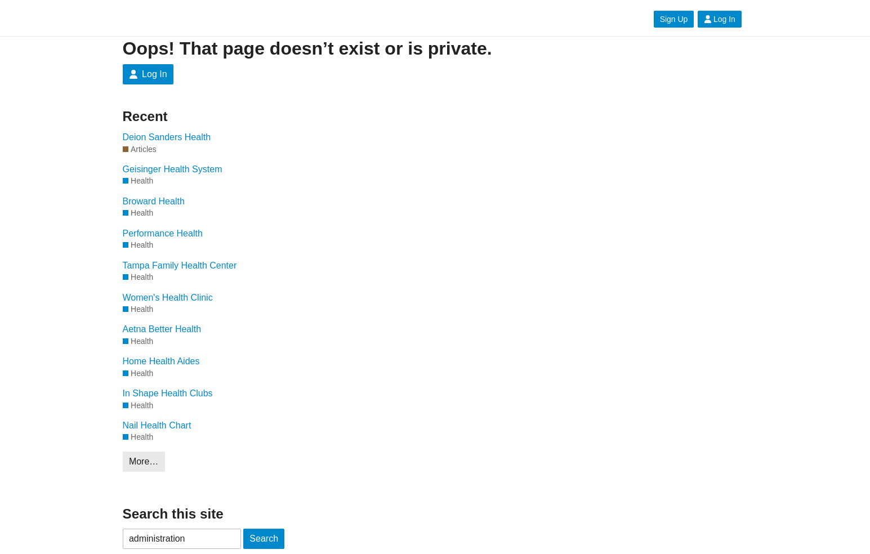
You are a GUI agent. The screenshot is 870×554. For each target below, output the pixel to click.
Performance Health (163, 233)
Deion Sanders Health (167, 137)
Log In (719, 19)
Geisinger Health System (172, 169)
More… (143, 461)
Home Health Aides (161, 361)
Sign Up (674, 19)
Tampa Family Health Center (180, 265)
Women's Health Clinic (168, 297)
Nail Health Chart (157, 425)
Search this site (173, 513)
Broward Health (154, 201)
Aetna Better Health (162, 329)
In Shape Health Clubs (168, 393)
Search (263, 538)
